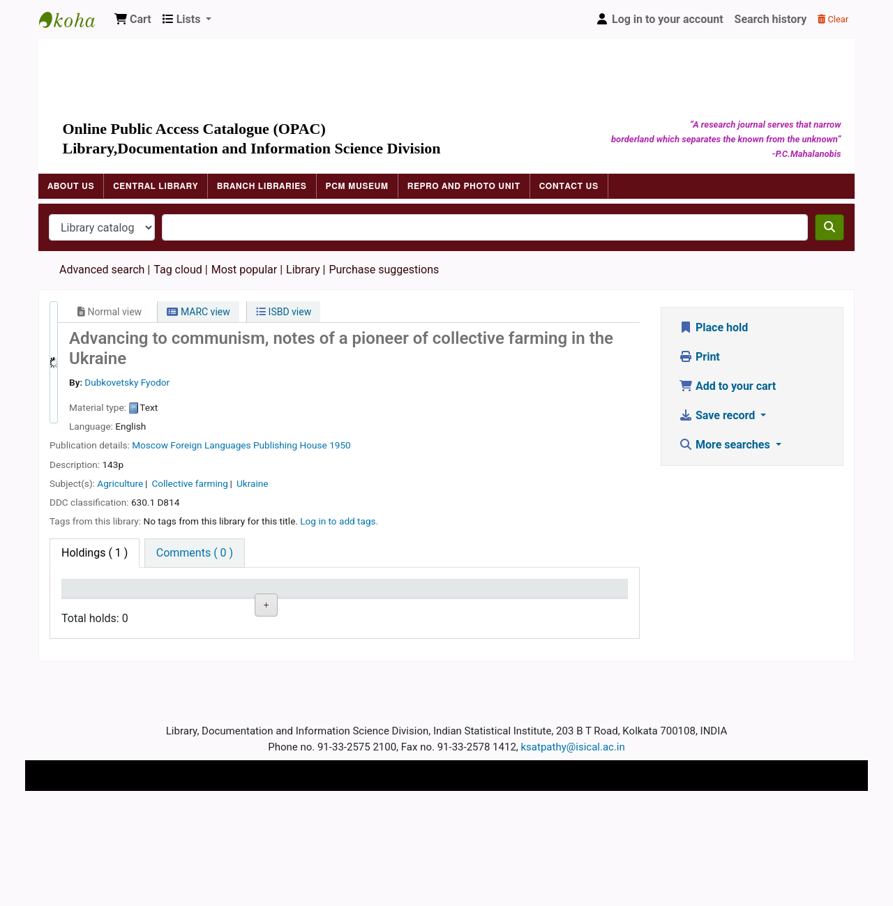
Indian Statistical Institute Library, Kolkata (74, 19)
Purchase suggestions (384, 269)
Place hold (713, 327)
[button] (133, 19)
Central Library (155, 186)
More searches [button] (726, 444)
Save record (718, 415)
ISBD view (283, 311)
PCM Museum (357, 186)
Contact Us (569, 186)
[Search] (829, 227)
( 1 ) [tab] (94, 552)
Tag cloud (177, 269)
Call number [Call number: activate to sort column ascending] (259, 608)
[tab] (194, 553)
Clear (833, 19)
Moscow (150, 445)
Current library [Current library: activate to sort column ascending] (168, 601)
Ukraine (252, 483)
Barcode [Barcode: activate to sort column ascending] (493, 608)
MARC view (198, 311)
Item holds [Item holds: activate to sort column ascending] (579, 608)
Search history (771, 19)
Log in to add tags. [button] (339, 521)
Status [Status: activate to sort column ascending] (328, 608)
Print (699, 356)
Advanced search (101, 269)
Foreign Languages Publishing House (248, 445)
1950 (340, 445)
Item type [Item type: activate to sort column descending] (91, 608)
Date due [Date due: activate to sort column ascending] (413, 608)
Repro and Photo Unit (463, 186)
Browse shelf (265, 654)
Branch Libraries (262, 186)
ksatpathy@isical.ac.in (573, 845)
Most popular (244, 269)
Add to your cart (727, 386)
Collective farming (189, 483)
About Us (70, 186)
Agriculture (120, 483)
